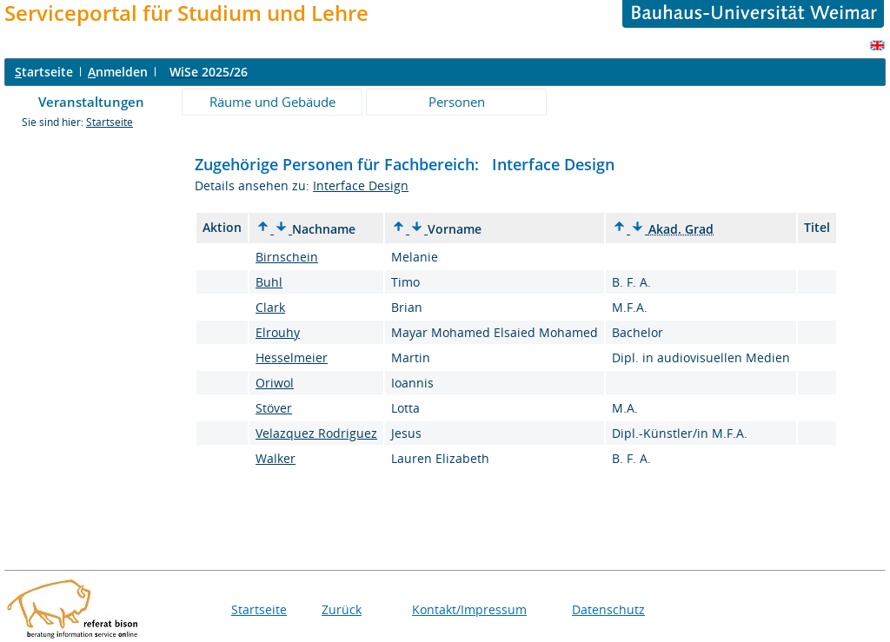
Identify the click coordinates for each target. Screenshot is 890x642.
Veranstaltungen (91, 101)
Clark (270, 307)
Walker (276, 458)
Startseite (109, 122)
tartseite (44, 71)
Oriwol (275, 382)
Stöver (274, 408)
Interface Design (360, 185)
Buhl (269, 282)
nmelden (118, 71)
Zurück (342, 609)
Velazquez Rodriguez (316, 433)
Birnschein (287, 256)
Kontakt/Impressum (469, 609)
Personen (456, 101)
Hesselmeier (292, 357)
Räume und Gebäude (272, 101)
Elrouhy (278, 332)
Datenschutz (608, 609)
